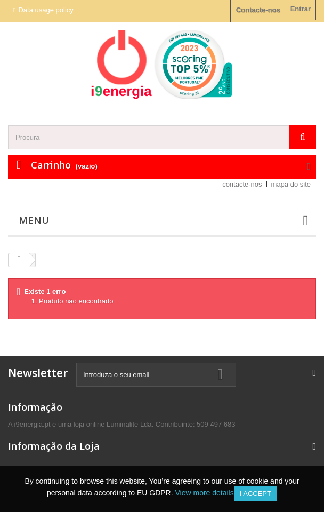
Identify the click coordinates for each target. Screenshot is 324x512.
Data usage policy (45, 10)
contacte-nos (242, 184)
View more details (204, 493)
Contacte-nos (258, 10)
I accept (255, 494)
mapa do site (291, 184)
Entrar (300, 9)
